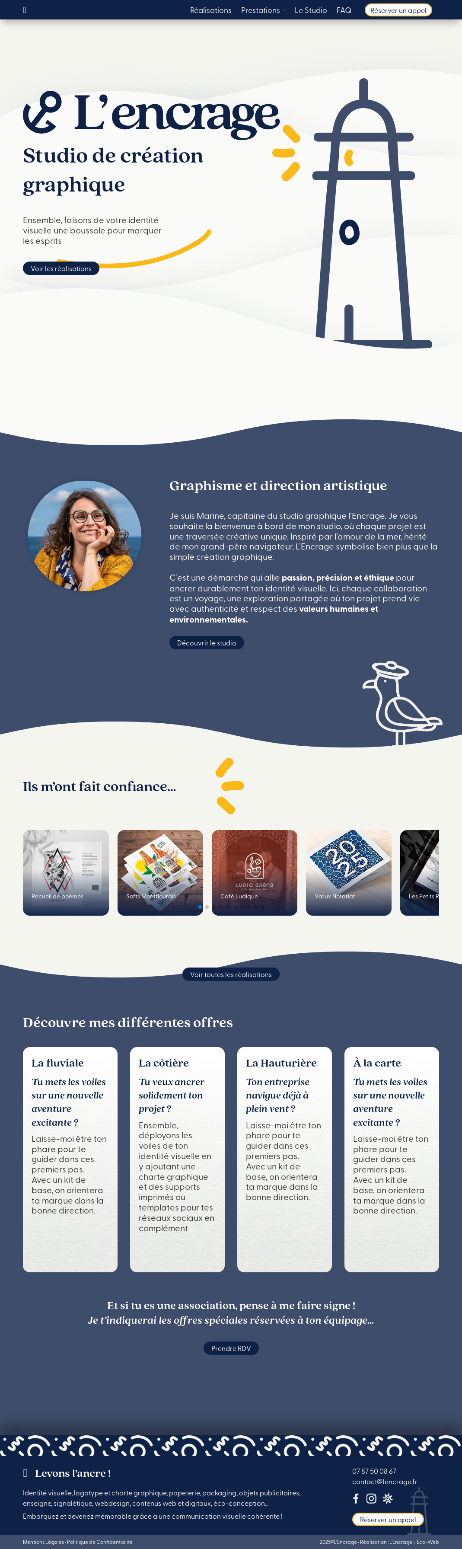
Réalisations (211, 11)
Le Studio (311, 11)
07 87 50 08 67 (374, 1471)
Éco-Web (427, 1541)
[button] (200, 907)
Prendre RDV (231, 1348)
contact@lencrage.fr (384, 1481)
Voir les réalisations (61, 268)
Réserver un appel (398, 9)
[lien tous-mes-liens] (387, 1500)
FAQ (344, 11)
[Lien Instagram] (371, 1500)
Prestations (260, 11)
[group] (65, 873)
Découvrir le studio (206, 642)
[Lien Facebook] (356, 1500)
